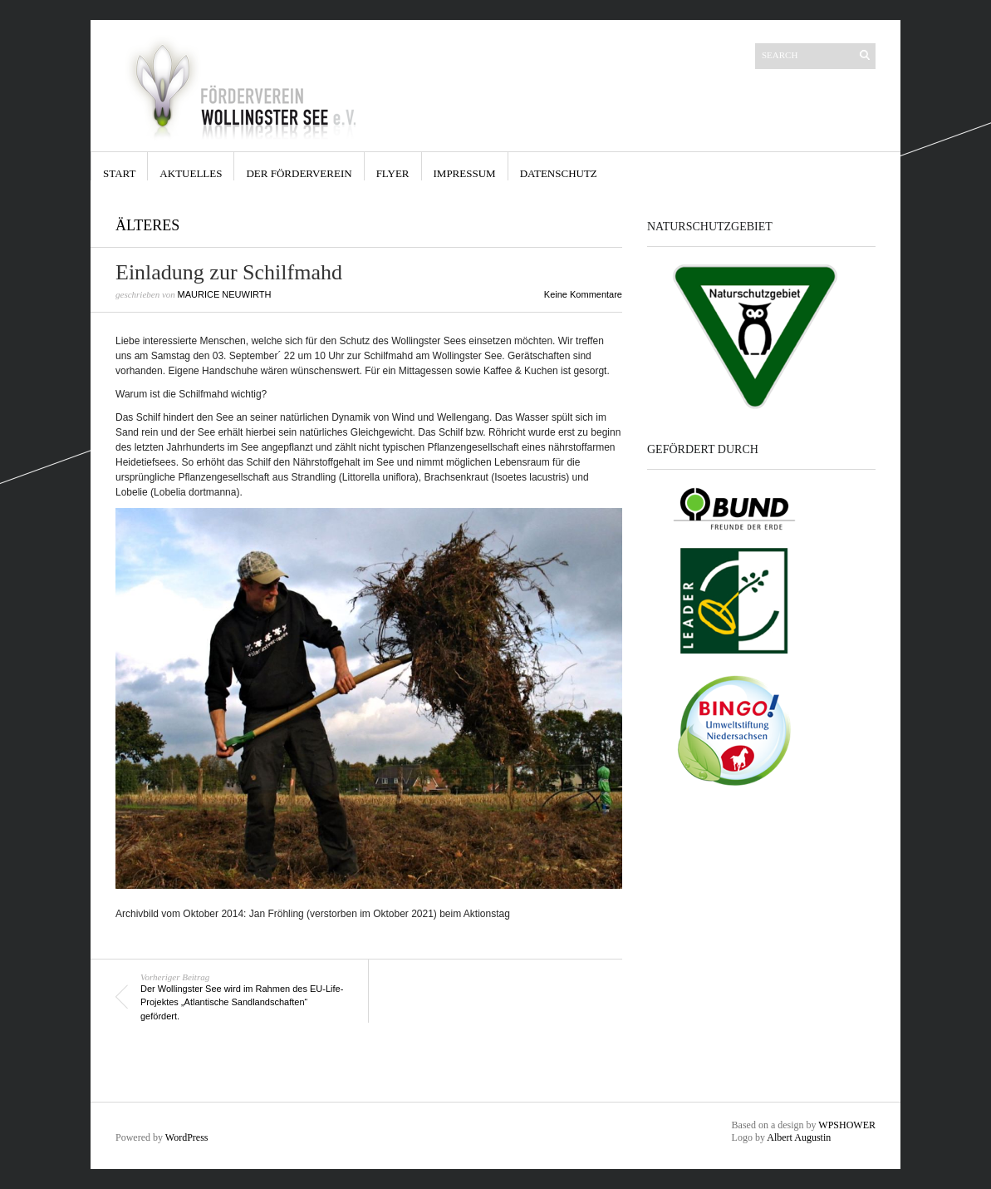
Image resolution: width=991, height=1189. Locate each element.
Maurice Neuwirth (225, 294)
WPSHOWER (847, 1125)
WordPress (187, 1137)
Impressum (465, 173)
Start (119, 173)
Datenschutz (558, 173)
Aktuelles (190, 173)
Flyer (393, 173)
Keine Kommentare (583, 294)
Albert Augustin (799, 1137)
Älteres (147, 225)
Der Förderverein (298, 173)
